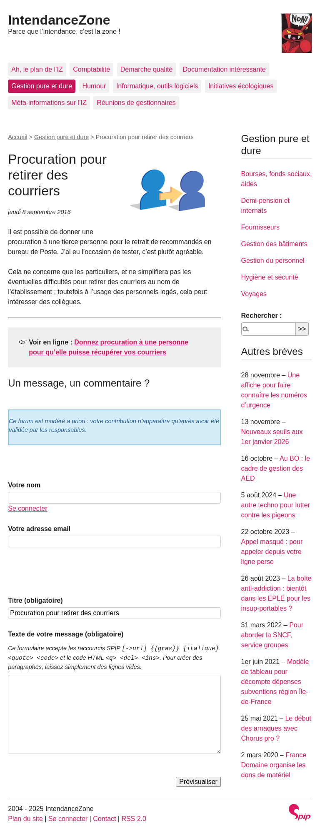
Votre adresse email (39, 528)
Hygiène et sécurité (269, 277)
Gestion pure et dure (41, 86)
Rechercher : (261, 315)
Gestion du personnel (273, 260)
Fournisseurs (260, 227)
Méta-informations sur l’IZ (49, 102)
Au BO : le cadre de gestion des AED (275, 468)
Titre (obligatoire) (35, 600)
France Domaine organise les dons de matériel (274, 765)
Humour (94, 86)
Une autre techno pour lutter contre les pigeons (275, 505)
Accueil (17, 137)
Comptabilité (91, 69)
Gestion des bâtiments (274, 243)
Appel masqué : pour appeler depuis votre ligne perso (272, 551)
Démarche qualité (146, 69)
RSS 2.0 (133, 818)
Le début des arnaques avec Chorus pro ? (276, 728)
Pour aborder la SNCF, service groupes (272, 635)
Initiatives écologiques (241, 86)
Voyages (254, 293)
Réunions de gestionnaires (136, 102)
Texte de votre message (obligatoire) (65, 634)
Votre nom (24, 485)
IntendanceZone (59, 19)
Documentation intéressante (224, 69)
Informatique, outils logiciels (157, 86)
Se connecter (27, 508)
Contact (104, 818)
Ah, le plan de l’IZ (37, 69)
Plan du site (25, 818)
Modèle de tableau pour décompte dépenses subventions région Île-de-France (275, 681)
